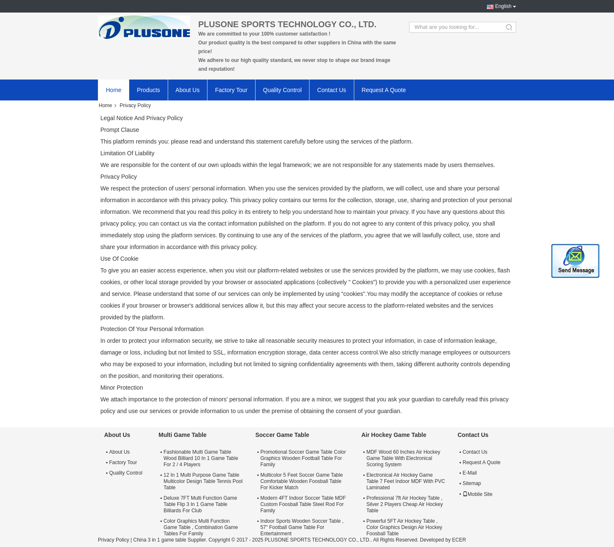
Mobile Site (477, 494)
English (503, 6)
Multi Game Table (183, 434)
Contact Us (331, 90)
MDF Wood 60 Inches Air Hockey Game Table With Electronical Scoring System (403, 458)
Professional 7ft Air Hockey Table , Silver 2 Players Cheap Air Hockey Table (404, 504)
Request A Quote (384, 90)
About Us (188, 90)
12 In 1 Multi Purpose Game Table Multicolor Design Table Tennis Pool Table (203, 481)
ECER (459, 540)
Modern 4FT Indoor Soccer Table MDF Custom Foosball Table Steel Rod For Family (302, 504)
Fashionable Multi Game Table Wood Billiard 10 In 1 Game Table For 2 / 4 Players (201, 458)
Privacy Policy (113, 540)
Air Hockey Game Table (393, 434)
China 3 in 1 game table (159, 540)
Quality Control (282, 90)
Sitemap (472, 483)
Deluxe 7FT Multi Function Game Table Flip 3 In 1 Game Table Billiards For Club (200, 504)
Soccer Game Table (282, 434)
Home (113, 90)
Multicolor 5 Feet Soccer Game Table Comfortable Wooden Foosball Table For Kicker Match (301, 481)
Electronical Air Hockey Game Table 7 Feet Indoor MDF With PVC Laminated (405, 481)
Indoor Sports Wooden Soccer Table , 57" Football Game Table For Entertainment (301, 527)
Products (148, 90)
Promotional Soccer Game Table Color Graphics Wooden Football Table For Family (303, 458)
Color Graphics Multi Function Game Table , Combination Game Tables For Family (201, 527)
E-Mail (470, 473)
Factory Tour (231, 90)
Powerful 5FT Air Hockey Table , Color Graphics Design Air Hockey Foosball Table (404, 527)
